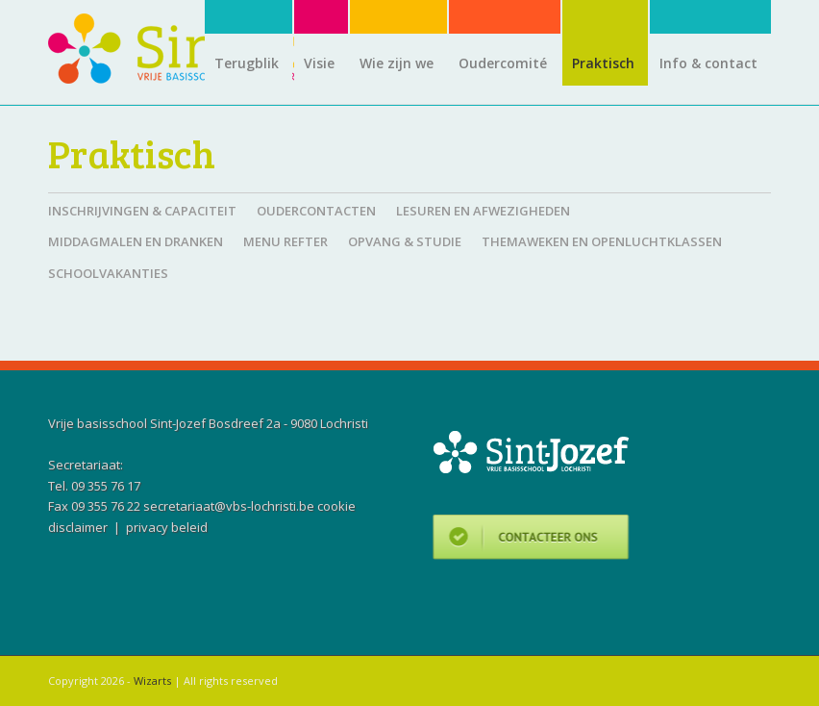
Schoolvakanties (108, 273)
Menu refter (285, 241)
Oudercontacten (316, 210)
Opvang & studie (404, 241)
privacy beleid (167, 527)
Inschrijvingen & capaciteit (142, 210)
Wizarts (152, 680)
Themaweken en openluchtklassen (602, 241)
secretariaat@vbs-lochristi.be (228, 506)
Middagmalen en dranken (135, 241)
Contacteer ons (532, 540)
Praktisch (131, 153)
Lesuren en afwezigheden (483, 210)
